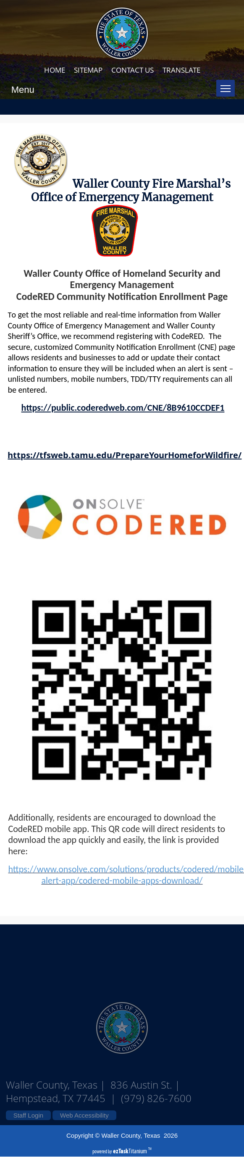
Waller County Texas (122, 958)
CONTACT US (132, 70)
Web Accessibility (84, 1115)
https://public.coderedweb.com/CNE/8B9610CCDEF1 (123, 407)
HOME (54, 70)
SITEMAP (88, 70)
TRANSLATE (181, 70)
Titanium (130, 1151)
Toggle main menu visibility (227, 85)
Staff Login (28, 1115)
